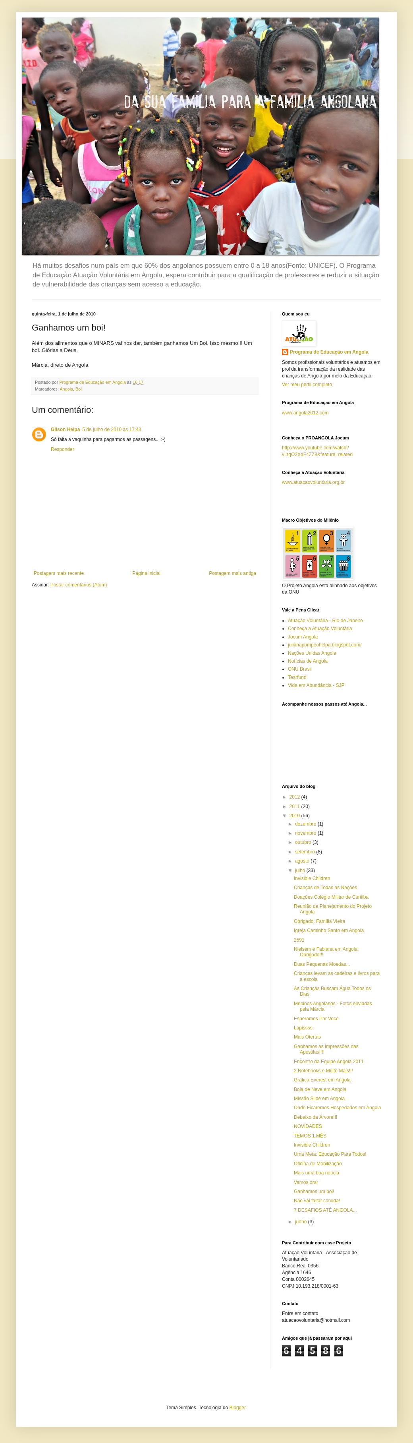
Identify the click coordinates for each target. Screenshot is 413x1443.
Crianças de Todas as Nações (325, 887)
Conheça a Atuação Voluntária (320, 628)
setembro (305, 852)
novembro (306, 833)
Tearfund (297, 677)
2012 (295, 797)
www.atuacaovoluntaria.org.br (313, 482)
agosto (303, 861)
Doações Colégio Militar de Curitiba (331, 897)
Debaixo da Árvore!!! (315, 1117)
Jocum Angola (303, 637)
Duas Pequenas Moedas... (322, 964)
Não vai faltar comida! (317, 1200)
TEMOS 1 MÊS (310, 1136)
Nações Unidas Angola (312, 653)
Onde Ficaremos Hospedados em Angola (337, 1107)
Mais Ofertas (307, 1037)
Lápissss (303, 1028)
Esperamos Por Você (316, 1018)
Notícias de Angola (308, 661)
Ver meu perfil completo (307, 384)
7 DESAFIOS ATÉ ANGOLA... (325, 1210)
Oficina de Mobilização (318, 1163)
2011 (295, 806)
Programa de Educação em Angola (329, 352)
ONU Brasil (300, 669)
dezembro (306, 824)
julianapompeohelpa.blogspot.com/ (324, 645)
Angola (66, 389)
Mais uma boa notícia (316, 1173)
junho (301, 1221)
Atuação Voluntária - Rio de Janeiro (325, 620)
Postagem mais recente (59, 573)
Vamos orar (306, 1182)
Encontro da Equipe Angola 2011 (328, 1061)
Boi (78, 389)
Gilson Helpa (65, 429)
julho (301, 870)
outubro (304, 842)
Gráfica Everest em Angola (322, 1080)
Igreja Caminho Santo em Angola (329, 930)
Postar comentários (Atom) (78, 585)
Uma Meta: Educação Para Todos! (330, 1154)
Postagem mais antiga (232, 573)
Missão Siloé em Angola (319, 1098)
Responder (62, 449)
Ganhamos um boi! (314, 1191)
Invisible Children (312, 878)
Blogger (238, 1407)
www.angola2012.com (305, 413)
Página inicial (146, 573)
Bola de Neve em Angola (320, 1089)
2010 (295, 815)
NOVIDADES (308, 1126)
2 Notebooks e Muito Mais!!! (323, 1071)
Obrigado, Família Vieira (319, 921)
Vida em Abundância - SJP (316, 685)
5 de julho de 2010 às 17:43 (111, 429)
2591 (299, 940)
